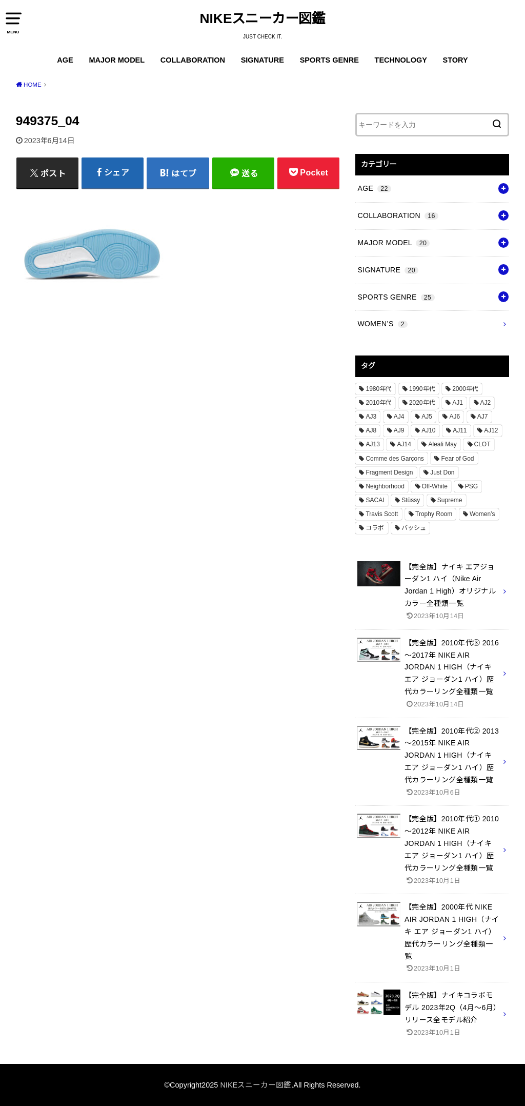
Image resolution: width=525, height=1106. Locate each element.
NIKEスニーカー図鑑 (263, 18)
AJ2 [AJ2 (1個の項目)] (485, 402)
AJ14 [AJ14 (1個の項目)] (404, 444)
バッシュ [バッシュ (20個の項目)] (413, 527)
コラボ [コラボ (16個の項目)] (375, 527)
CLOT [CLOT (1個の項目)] (482, 444)
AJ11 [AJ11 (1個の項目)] (460, 430)
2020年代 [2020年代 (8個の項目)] (422, 402)
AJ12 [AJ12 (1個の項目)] (491, 430)
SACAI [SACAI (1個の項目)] (375, 500)
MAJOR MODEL (117, 60)
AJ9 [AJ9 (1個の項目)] (399, 430)
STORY (455, 60)
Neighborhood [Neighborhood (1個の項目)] (385, 486)
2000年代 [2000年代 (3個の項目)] (465, 388)
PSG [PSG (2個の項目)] (471, 486)
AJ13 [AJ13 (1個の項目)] (372, 444)
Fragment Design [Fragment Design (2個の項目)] (389, 472)
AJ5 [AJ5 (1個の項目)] (426, 416)
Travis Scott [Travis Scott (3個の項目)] (382, 514)
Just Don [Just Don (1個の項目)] (442, 472)
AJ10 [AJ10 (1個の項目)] (428, 430)
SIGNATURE (262, 60)
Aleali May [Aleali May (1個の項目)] (442, 444)
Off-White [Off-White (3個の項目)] (435, 486)
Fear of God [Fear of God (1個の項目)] (457, 458)
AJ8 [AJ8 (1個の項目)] (371, 430)
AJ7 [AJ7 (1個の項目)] (482, 416)
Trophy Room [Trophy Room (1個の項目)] (433, 514)
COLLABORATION (192, 60)
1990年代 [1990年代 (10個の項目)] (422, 388)
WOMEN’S (382, 324)
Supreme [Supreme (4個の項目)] (449, 500)
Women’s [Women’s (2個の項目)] (482, 514)
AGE (65, 60)
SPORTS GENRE (329, 60)
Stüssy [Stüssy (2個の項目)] (410, 500)
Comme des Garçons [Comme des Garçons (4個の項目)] (394, 458)
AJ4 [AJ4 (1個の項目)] (399, 416)
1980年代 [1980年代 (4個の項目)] (379, 388)
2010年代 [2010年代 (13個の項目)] (379, 402)
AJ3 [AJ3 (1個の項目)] (371, 416)
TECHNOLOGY (401, 60)
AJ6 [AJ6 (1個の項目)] (454, 416)
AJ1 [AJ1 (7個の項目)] (457, 402)
